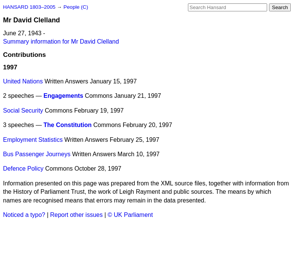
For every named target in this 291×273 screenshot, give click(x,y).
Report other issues (76, 215)
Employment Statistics (33, 139)
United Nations (23, 81)
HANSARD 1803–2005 (29, 7)
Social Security (23, 110)
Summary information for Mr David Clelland (61, 41)
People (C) (75, 7)
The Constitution (68, 125)
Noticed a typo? (24, 215)
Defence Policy (23, 168)
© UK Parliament (130, 215)
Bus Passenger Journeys (36, 154)
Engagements (63, 96)
